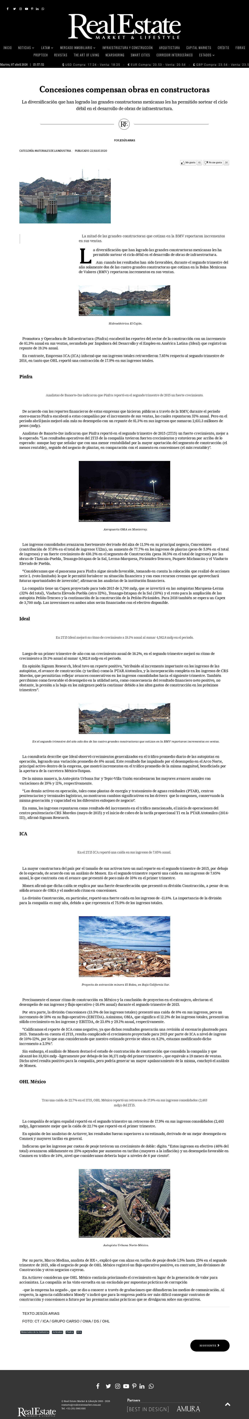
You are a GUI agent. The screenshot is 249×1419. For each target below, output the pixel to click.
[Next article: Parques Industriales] (210, 1337)
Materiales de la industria (53, 142)
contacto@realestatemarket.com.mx (81, 1397)
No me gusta (215, 154)
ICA (79, 1324)
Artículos (57, 1324)
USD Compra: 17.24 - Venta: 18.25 (91, 56)
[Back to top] (227, 1397)
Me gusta (190, 154)
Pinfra (69, 1324)
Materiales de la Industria (35, 1324)
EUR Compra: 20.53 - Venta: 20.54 (157, 56)
